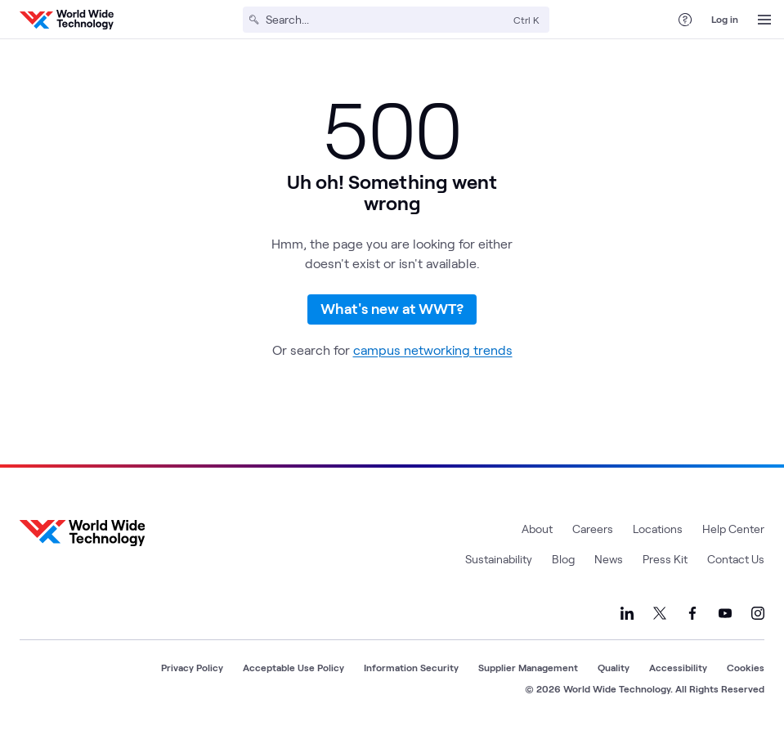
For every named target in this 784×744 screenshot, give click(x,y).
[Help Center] (685, 19)
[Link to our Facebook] (692, 622)
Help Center (733, 538)
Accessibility (678, 676)
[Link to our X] (659, 622)
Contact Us (735, 568)
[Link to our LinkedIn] (627, 622)
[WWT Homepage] (67, 19)
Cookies (745, 676)
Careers (592, 538)
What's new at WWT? (392, 313)
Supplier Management (528, 676)
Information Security (411, 676)
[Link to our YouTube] (725, 622)
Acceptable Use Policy (293, 676)
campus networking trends (433, 358)
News (608, 568)
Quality (613, 676)
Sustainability (498, 568)
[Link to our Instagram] (757, 622)
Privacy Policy (192, 676)
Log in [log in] (724, 19)
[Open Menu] (764, 19)
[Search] (386, 19)
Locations (658, 538)
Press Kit (665, 568)
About (537, 538)
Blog (563, 568)
